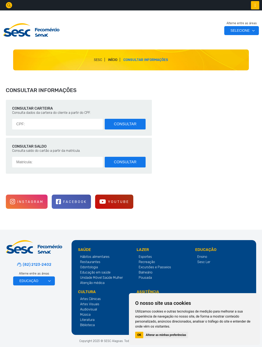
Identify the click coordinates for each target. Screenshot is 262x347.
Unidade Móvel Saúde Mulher (101, 278)
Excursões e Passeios (155, 267)
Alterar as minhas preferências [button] (166, 335)
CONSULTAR (125, 124)
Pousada (145, 278)
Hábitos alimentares (95, 257)
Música (85, 315)
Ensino (202, 257)
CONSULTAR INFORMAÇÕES (145, 60)
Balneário (145, 272)
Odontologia (89, 267)
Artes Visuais (89, 304)
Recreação (147, 262)
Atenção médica (92, 283)
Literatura (87, 320)
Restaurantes (90, 262)
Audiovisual (88, 309)
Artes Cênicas (90, 299)
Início (112, 60)
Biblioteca (87, 325)
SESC (98, 60)
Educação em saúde (95, 272)
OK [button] (139, 335)
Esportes (145, 257)
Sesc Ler (203, 262)
